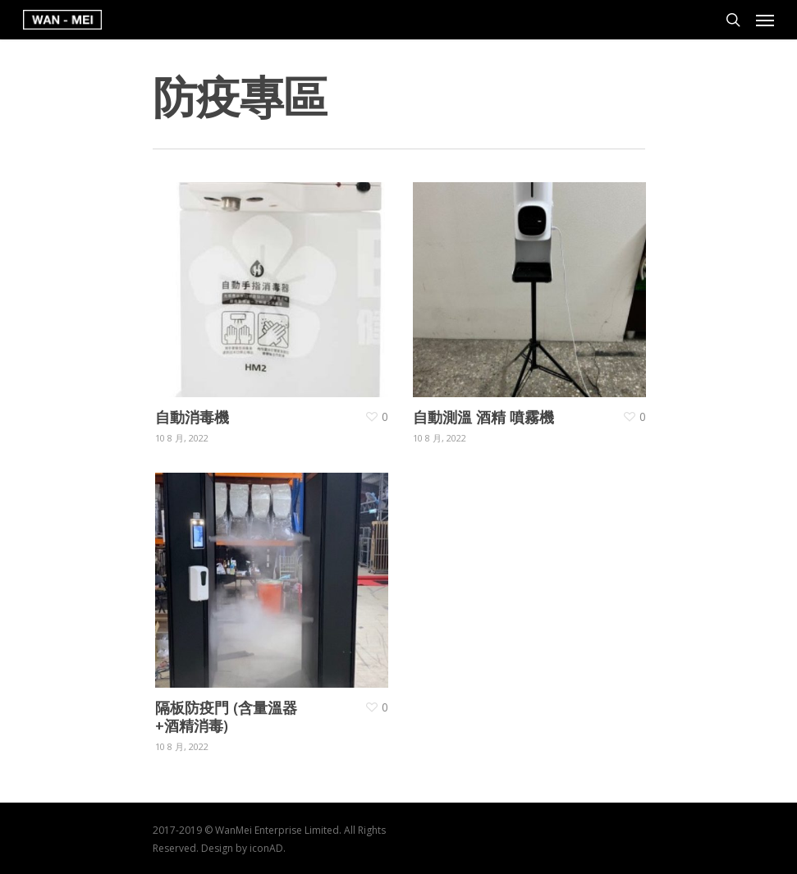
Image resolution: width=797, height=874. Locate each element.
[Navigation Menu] (765, 19)
